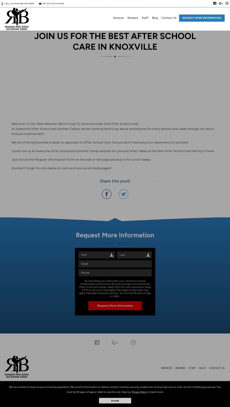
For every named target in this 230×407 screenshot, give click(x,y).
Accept (115, 400)
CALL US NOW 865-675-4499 (17, 3)
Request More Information (202, 18)
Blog (155, 18)
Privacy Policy (139, 392)
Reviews (132, 18)
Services (118, 18)
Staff (145, 18)
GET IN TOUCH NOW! (51, 3)
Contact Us (169, 18)
